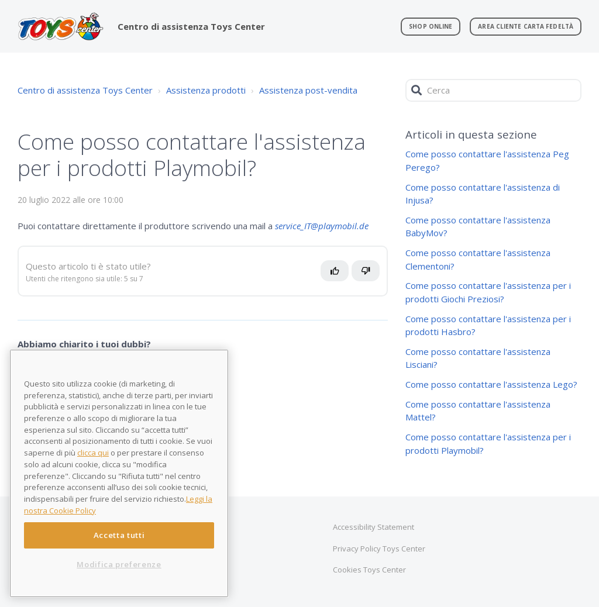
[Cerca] (493, 90)
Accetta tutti (119, 535)
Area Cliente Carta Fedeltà (525, 26)
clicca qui (93, 452)
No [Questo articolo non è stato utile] (371, 275)
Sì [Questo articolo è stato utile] (338, 275)
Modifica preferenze (119, 564)
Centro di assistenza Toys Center (85, 90)
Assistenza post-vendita (308, 90)
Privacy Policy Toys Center (379, 548)
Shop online (430, 26)
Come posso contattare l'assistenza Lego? (491, 384)
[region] (119, 473)
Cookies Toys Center (369, 569)
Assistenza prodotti (206, 90)
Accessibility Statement (373, 527)
